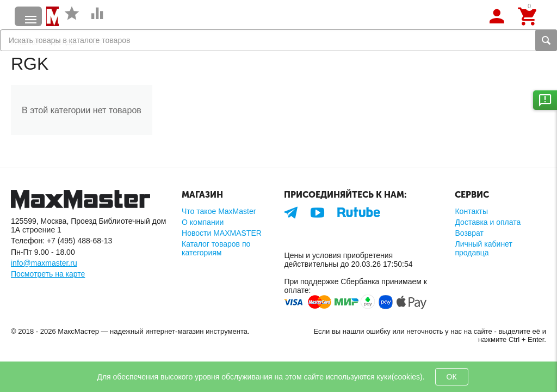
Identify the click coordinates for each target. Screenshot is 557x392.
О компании (203, 222)
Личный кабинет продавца (483, 248)
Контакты (471, 211)
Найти (546, 40)
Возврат (469, 233)
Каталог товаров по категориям (216, 248)
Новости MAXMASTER (222, 233)
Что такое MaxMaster (219, 211)
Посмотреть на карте (48, 274)
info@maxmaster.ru (44, 263)
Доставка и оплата (488, 222)
